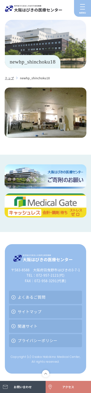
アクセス (68, 387)
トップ (9, 78)
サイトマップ (29, 311)
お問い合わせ (23, 387)
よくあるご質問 (32, 297)
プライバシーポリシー (38, 340)
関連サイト (28, 326)
